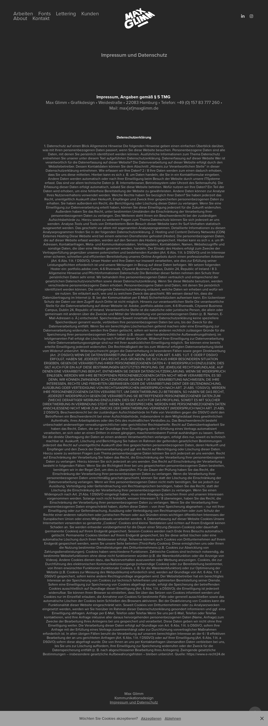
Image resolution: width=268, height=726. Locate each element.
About (20, 18)
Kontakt (41, 18)
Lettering (66, 13)
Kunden (90, 13)
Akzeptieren (151, 718)
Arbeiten (23, 13)
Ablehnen (173, 718)
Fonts (44, 13)
